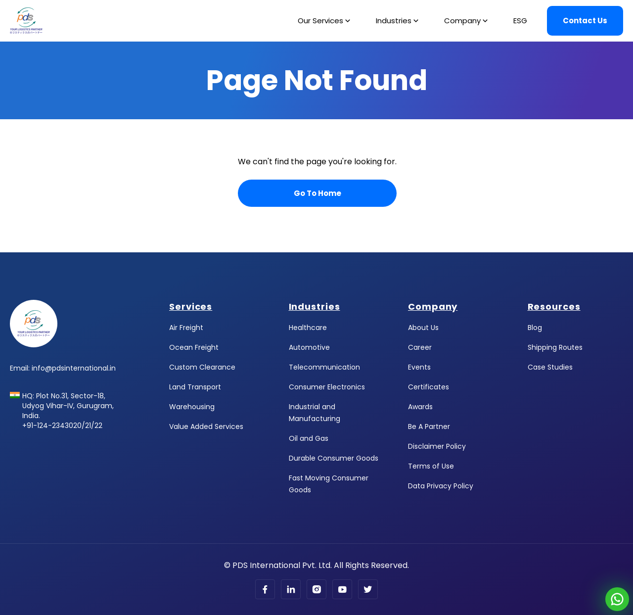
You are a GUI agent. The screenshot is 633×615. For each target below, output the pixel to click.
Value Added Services (206, 426)
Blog (535, 327)
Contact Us (585, 20)
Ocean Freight (194, 347)
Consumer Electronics (327, 387)
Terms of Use (431, 466)
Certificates (428, 387)
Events (419, 367)
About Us (423, 327)
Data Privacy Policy (440, 486)
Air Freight (186, 327)
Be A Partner (429, 426)
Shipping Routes (555, 347)
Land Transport (195, 387)
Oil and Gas (308, 438)
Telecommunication (324, 367)
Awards (420, 407)
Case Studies (550, 367)
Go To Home (317, 193)
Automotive (309, 347)
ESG (520, 20)
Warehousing (192, 407)
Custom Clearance (202, 367)
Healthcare (308, 327)
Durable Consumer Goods (333, 458)
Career (420, 347)
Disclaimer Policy (437, 446)
